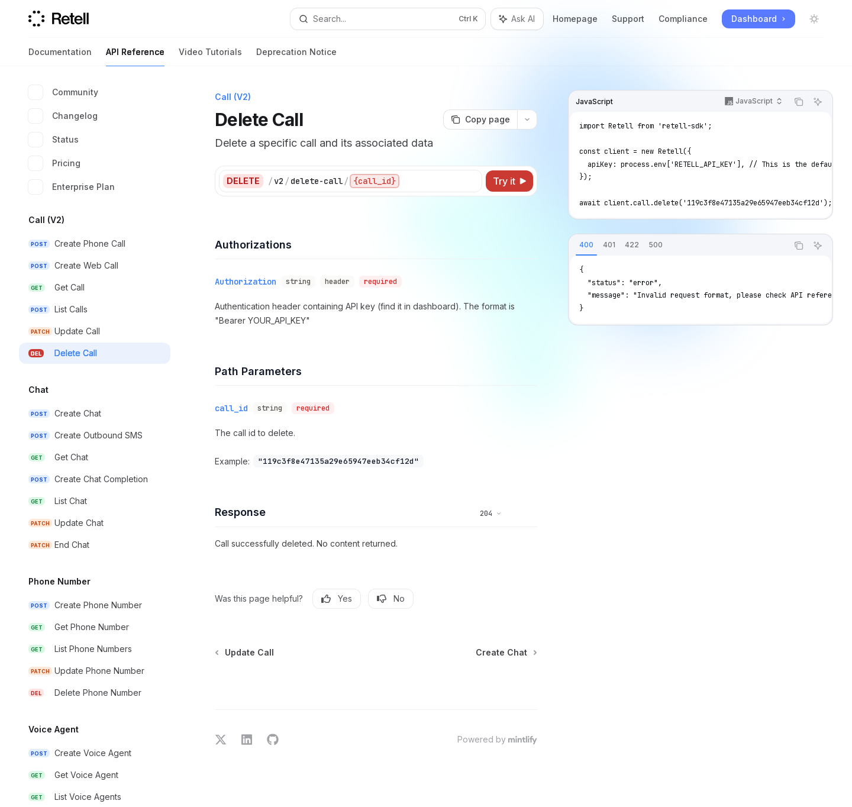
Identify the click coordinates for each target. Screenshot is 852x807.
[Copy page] (480, 119)
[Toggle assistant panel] (517, 19)
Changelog (63, 116)
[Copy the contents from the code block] (798, 101)
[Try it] (509, 181)
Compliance (683, 19)
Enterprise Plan (71, 187)
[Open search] (388, 19)
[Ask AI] (817, 101)
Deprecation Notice (296, 56)
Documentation (60, 56)
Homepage (575, 19)
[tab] (586, 245)
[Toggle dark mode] (814, 18)
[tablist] (678, 245)
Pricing (54, 163)
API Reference (135, 56)
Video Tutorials (210, 56)
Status (53, 140)
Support (628, 19)
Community (63, 92)
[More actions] (527, 119)
